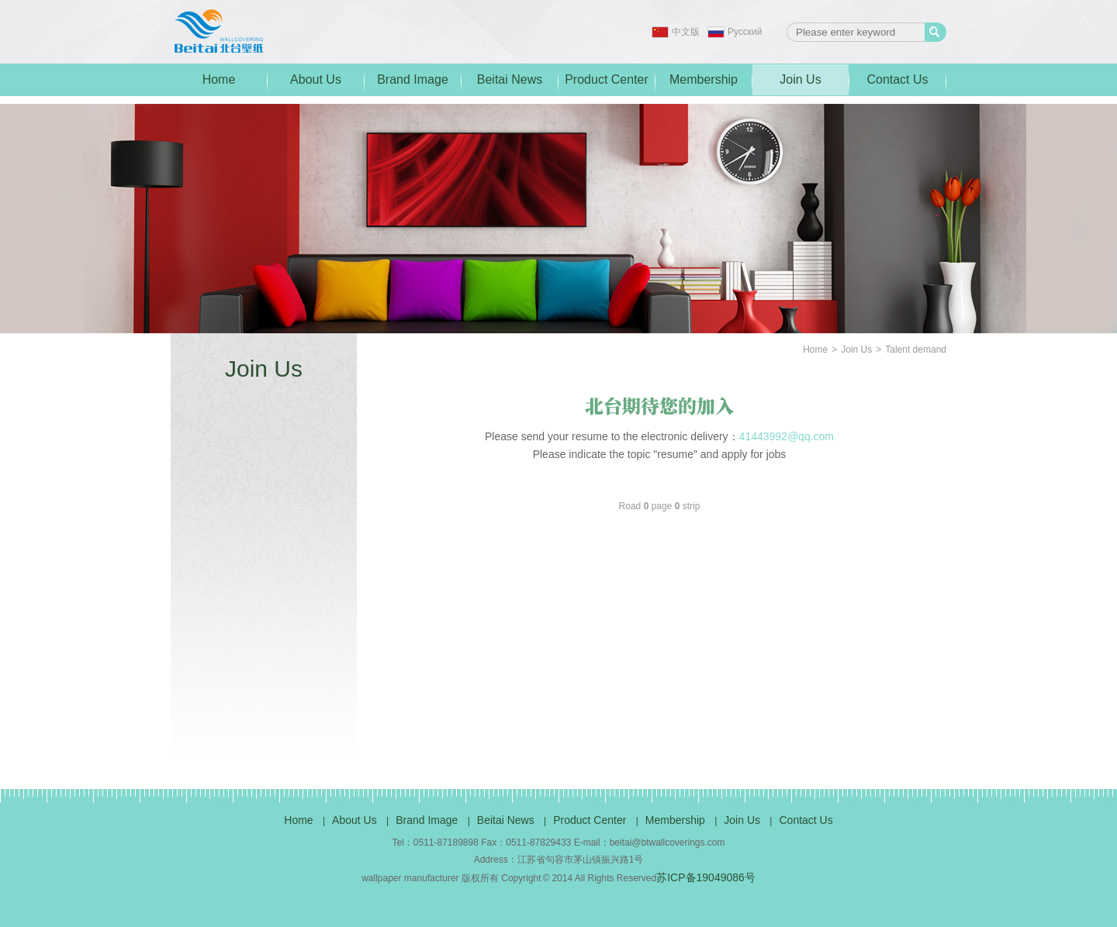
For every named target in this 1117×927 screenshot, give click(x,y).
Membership (703, 79)
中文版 (686, 31)
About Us (315, 79)
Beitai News (509, 79)
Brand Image (412, 79)
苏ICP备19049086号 (706, 877)
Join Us (800, 79)
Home (219, 79)
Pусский (745, 31)
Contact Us (897, 79)
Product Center (606, 79)
